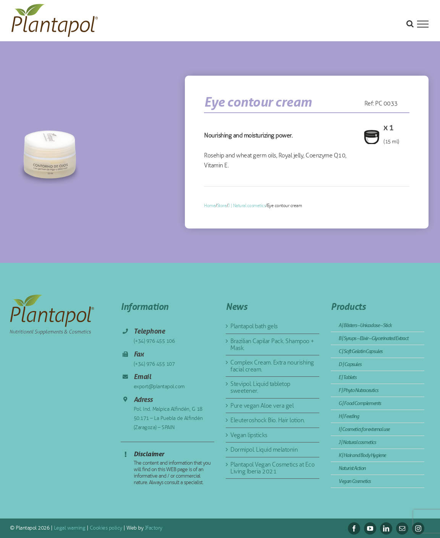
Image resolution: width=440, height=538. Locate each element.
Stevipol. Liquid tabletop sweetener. (260, 387)
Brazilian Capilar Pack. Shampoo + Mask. (272, 344)
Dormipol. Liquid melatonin (264, 449)
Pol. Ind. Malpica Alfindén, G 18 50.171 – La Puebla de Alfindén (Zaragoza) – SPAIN (168, 418)
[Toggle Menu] (422, 24)
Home (209, 205)
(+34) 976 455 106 (154, 341)
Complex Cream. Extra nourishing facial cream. (272, 366)
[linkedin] (386, 528)
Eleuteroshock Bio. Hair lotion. (267, 420)
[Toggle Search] (410, 24)
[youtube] (370, 528)
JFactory (152, 528)
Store (222, 205)
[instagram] (418, 528)
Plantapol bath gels (254, 326)
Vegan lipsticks (248, 435)
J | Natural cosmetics (247, 205)
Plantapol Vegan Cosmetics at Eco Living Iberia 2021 (272, 468)
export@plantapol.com (159, 386)
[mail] (402, 528)
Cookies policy (105, 528)
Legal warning (68, 528)
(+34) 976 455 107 (154, 364)
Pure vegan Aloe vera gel (261, 405)
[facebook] (354, 528)
